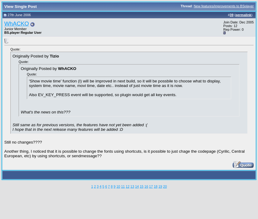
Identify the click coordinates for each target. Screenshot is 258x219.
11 (123, 186)
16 (146, 186)
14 (137, 186)
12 (127, 186)
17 (151, 186)
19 (160, 186)
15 (141, 186)
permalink (243, 15)
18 (155, 186)
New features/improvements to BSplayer (224, 6)
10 (118, 186)
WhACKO (16, 23)
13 (132, 186)
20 (165, 186)
